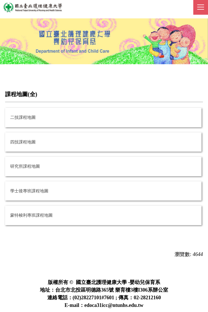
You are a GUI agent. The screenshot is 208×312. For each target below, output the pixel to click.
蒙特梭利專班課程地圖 (31, 215)
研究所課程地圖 (25, 166)
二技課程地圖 (23, 117)
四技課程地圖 (23, 142)
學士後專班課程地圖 (29, 191)
